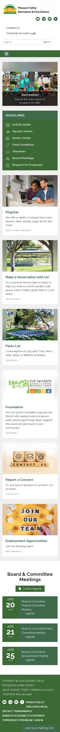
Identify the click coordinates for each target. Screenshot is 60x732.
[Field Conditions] (30, 145)
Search (46, 42)
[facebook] (56, 20)
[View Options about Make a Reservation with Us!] (30, 272)
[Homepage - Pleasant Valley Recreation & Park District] (30, 10)
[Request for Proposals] (30, 165)
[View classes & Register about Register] (30, 205)
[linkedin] (44, 20)
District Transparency (17, 711)
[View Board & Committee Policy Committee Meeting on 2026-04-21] (38, 631)
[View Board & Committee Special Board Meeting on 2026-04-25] (38, 654)
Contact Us (13, 27)
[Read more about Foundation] (30, 404)
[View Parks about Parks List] (30, 337)
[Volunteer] (30, 151)
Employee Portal (37, 706)
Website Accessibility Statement (23, 715)
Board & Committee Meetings (30, 576)
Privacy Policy (35, 702)
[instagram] (50, 20)
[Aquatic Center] (30, 131)
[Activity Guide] (30, 124)
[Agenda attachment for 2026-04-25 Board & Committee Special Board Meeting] (30, 659)
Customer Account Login (21, 33)
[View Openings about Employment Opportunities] (30, 530)
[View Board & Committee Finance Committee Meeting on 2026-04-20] (38, 605)
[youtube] (38, 20)
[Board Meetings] (30, 158)
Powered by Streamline (17, 720)
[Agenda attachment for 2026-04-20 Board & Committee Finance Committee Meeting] (30, 613)
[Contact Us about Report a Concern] (30, 471)
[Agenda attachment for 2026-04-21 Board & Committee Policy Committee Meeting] (30, 636)
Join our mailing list (39, 728)
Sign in (39, 720)
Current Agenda (30, 588)
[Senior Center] (30, 138)
